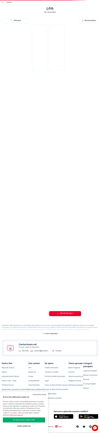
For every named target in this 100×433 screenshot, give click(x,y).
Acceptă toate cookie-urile (24, 420)
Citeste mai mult (51, 334)
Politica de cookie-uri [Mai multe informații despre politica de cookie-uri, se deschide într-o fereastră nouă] (16, 415)
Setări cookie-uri (24, 426)
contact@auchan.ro (41, 351)
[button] (95, 428)
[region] (24, 412)
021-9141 (25, 351)
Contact (58, 351)
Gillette (9, 2)
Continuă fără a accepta (39, 394)
